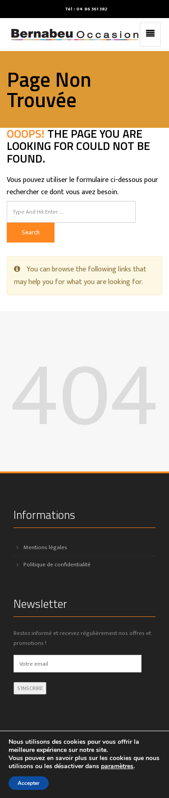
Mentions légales (45, 547)
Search (31, 232)
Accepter (29, 783)
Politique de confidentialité (57, 564)
